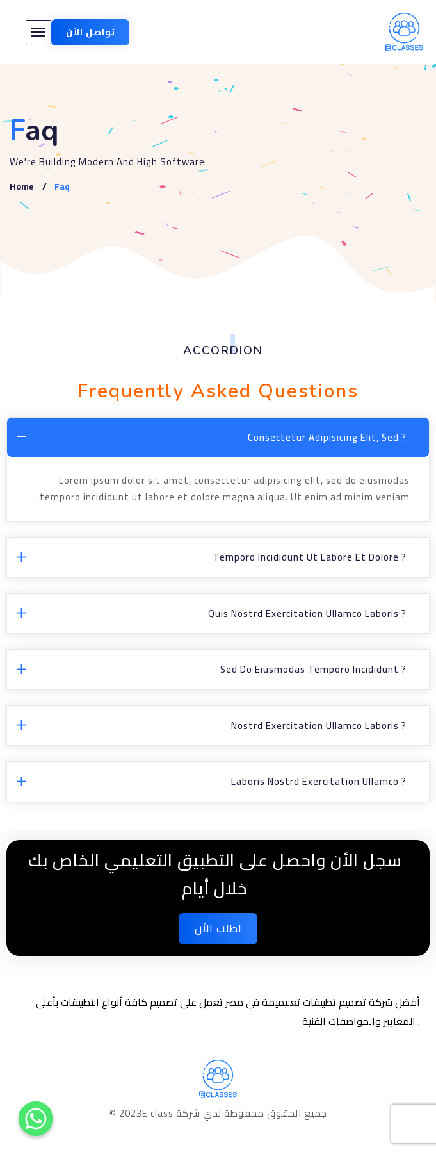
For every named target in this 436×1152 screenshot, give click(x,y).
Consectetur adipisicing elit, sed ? (327, 437)
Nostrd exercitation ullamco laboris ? (319, 725)
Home (22, 186)
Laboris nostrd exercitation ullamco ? (319, 781)
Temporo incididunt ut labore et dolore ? (310, 557)
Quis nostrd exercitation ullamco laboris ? (307, 613)
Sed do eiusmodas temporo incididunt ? (313, 669)
